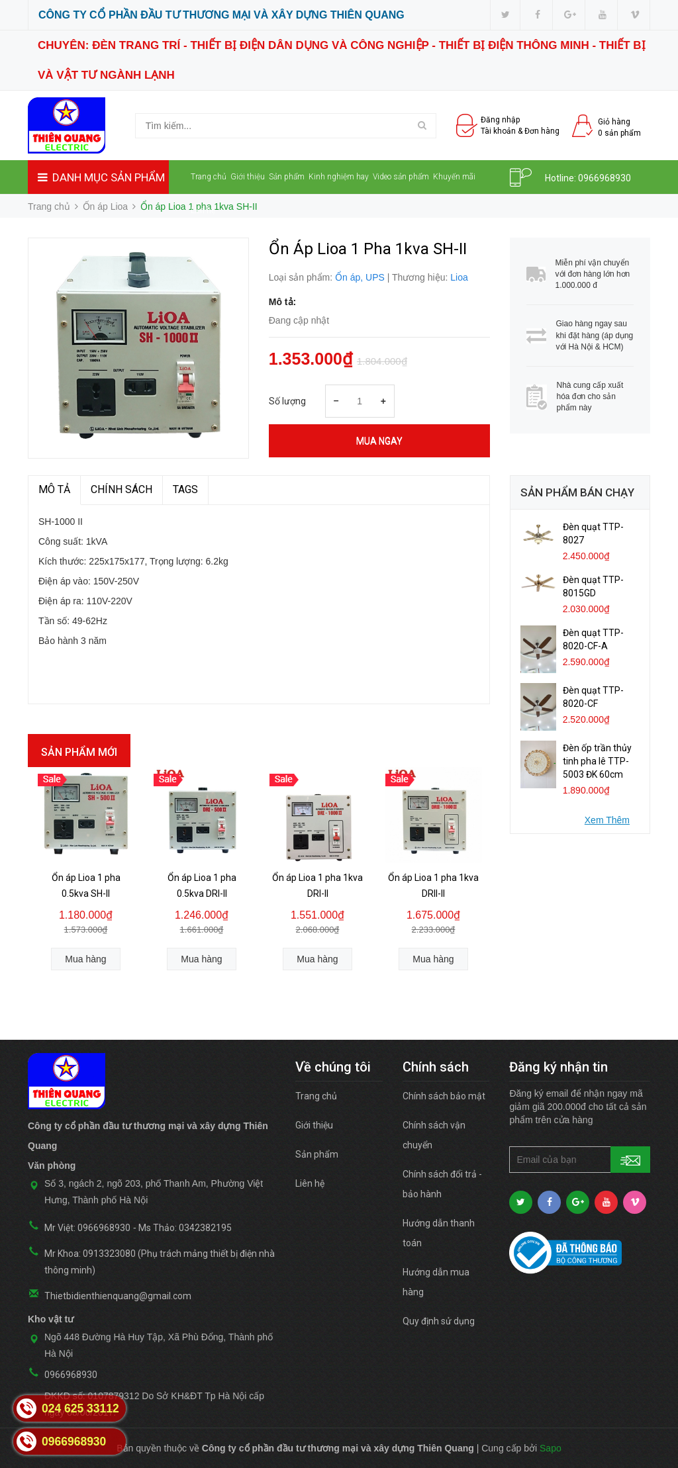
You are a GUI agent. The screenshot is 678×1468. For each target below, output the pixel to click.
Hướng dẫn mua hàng (436, 1282)
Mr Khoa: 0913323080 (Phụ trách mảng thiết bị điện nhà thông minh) (159, 1261)
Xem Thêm (607, 820)
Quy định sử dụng (439, 1321)
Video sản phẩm (401, 176)
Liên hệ (203, 210)
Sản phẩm (287, 176)
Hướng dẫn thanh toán (439, 1233)
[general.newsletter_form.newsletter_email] (579, 1159)
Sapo (550, 1448)
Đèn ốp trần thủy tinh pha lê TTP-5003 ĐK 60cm (597, 761)
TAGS (185, 489)
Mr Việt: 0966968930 (87, 1227)
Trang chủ (208, 176)
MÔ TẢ (54, 489)
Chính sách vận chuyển (434, 1135)
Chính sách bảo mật (444, 1096)
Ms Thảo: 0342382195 (185, 1227)
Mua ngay (379, 441)
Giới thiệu (247, 176)
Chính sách (121, 489)
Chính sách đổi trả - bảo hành (442, 1184)
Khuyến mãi (454, 176)
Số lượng (287, 401)
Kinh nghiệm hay (339, 176)
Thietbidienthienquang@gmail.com (117, 1296)
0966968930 (604, 178)
